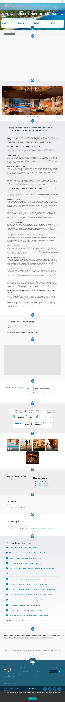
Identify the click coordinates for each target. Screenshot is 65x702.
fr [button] (63, 1)
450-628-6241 (37, 680)
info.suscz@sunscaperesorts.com (47, 402)
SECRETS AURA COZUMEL (43, 496)
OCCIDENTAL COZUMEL (42, 494)
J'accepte (32, 698)
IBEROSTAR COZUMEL (42, 492)
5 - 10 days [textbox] (52, 23)
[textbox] (21, 23)
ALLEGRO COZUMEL (42, 491)
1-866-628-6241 (37, 682)
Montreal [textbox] (4, 23)
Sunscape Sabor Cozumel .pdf (17, 516)
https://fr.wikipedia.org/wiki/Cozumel (17, 534)
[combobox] (8, 23)
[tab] (6, 19)
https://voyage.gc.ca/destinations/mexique (19, 536)
